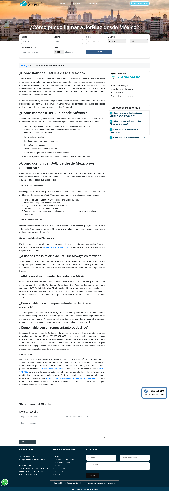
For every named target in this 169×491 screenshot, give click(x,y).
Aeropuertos (60, 468)
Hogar (25, 65)
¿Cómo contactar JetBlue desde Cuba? (128, 137)
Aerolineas (59, 465)
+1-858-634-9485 (129, 77)
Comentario (118, 466)
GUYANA (76, 3)
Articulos (59, 471)
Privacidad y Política (64, 462)
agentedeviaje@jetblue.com (55, 247)
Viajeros (111, 37)
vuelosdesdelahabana (106, 483)
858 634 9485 (139, 3)
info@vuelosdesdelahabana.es (32, 459)
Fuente (24, 37)
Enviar (92, 476)
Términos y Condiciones (65, 459)
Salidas (89, 37)
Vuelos (58, 474)
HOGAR (62, 3)
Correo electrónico (28, 47)
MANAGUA (93, 3)
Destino (57, 37)
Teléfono (57, 47)
